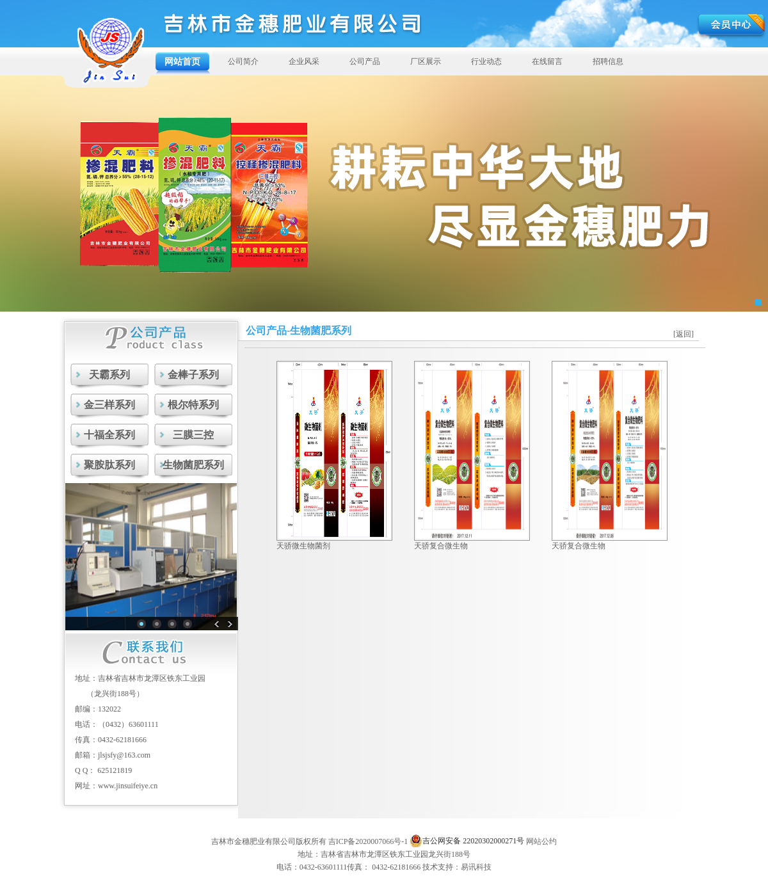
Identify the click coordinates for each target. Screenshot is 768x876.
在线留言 (547, 61)
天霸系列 (109, 374)
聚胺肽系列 (109, 464)
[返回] (683, 334)
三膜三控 (193, 434)
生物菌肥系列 (193, 464)
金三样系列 (109, 404)
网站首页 (182, 61)
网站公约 (541, 841)
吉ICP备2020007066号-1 (368, 841)
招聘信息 (608, 61)
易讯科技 (476, 867)
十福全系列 (109, 434)
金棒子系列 (193, 374)
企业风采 (304, 61)
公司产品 (364, 61)
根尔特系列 (193, 404)
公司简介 (243, 61)
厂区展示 (425, 61)
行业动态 (486, 61)
